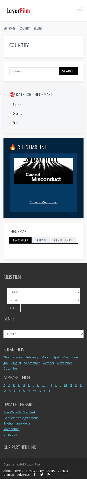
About (7, 471)
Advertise (23, 475)
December (10, 368)
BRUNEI (38, 29)
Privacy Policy (35, 471)
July (5, 363)
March (46, 357)
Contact (63, 471)
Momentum (11, 429)
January (17, 357)
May (66, 357)
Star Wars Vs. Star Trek (19, 412)
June (75, 357)
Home (11, 29)
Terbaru (41, 240)
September (32, 363)
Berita (17, 104)
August (16, 363)
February (32, 357)
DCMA (51, 471)
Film (15, 122)
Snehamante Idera (16, 423)
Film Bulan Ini (63, 240)
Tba (6, 357)
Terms (19, 471)
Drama (17, 113)
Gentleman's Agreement (20, 418)
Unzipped (10, 434)
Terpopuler (20, 240)
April (56, 357)
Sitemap (8, 475)
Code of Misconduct (44, 202)
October (48, 363)
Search (68, 71)
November (64, 363)
